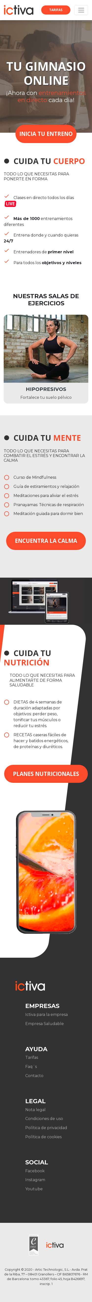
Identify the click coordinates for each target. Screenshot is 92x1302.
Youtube (34, 1189)
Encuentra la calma (46, 541)
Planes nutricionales (46, 774)
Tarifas (56, 9)
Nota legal (35, 1109)
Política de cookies (43, 1137)
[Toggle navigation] (81, 10)
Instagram (35, 1179)
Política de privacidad (46, 1127)
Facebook (35, 1171)
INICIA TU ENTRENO (46, 134)
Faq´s (31, 1066)
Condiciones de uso (44, 1118)
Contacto (34, 1075)
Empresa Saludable (44, 1023)
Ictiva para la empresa (46, 1014)
